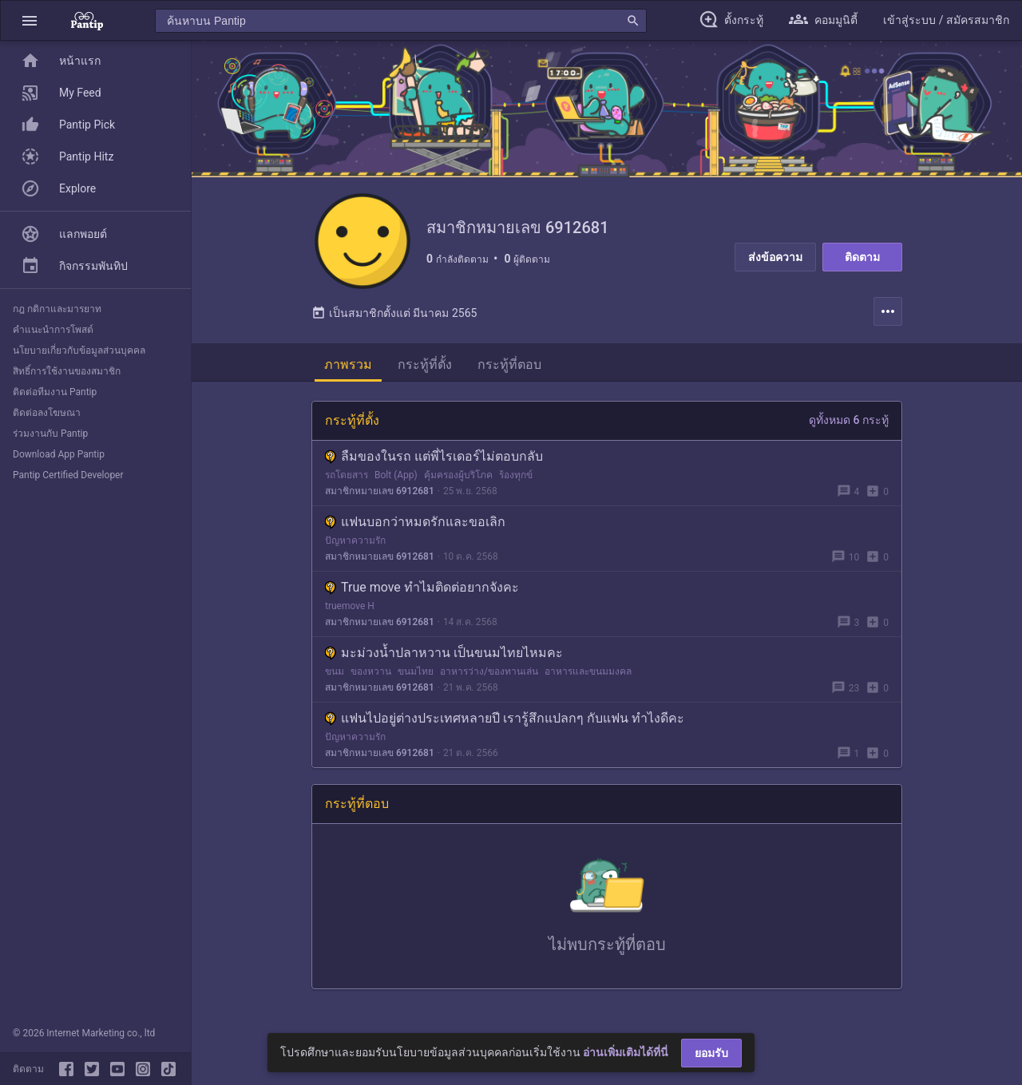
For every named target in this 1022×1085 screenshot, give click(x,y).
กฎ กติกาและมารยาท (57, 309)
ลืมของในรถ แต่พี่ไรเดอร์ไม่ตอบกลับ (434, 456)
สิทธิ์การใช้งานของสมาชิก (67, 371)
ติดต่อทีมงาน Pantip (55, 392)
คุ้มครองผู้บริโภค (458, 475)
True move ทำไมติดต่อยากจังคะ (422, 587)
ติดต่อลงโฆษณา (47, 412)
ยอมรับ (711, 1053)
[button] (29, 20)
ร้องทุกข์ (516, 475)
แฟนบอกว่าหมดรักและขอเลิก (415, 521)
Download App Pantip (59, 454)
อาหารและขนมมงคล (588, 671)
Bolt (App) (396, 475)
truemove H (349, 606)
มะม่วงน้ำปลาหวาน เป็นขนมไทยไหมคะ (444, 652)
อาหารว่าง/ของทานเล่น (489, 671)
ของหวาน (371, 671)
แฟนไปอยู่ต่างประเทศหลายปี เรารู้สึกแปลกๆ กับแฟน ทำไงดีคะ (504, 718)
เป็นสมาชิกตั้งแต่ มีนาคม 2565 (394, 313)
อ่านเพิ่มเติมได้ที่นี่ (625, 1052)
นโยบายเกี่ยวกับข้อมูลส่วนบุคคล (79, 350)
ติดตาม (862, 257)
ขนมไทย (416, 671)
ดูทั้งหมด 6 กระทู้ (849, 420)
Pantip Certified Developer (68, 475)
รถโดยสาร (346, 475)
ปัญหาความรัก (355, 540)
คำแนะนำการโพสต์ (53, 329)
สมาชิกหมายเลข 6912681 (379, 491)
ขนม (334, 671)
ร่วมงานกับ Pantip (50, 433)
